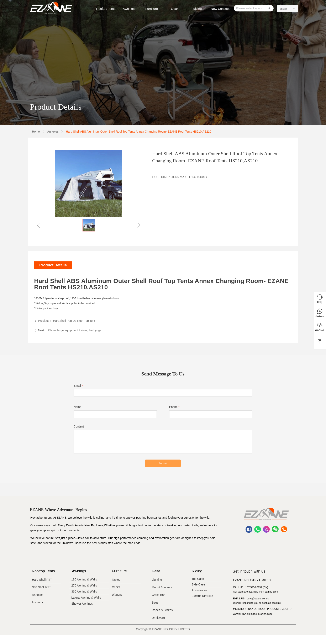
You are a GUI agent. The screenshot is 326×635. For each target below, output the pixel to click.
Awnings (129, 8)
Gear (174, 8)
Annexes (52, 131)
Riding (197, 8)
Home (36, 131)
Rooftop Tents (105, 8)
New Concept (220, 8)
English (283, 8)
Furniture (151, 8)
